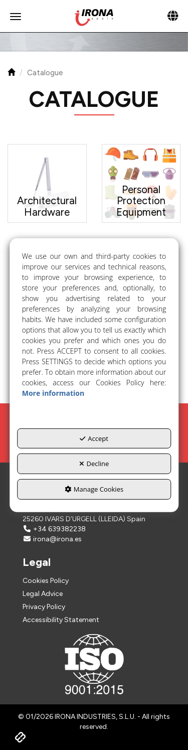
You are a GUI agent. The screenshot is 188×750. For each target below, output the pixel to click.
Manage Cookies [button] (94, 489)
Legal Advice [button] (43, 593)
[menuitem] (94, 580)
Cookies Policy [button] (46, 580)
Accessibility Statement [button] (61, 620)
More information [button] (53, 393)
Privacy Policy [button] (44, 607)
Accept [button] (94, 438)
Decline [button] (94, 463)
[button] (94, 18)
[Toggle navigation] (172, 16)
